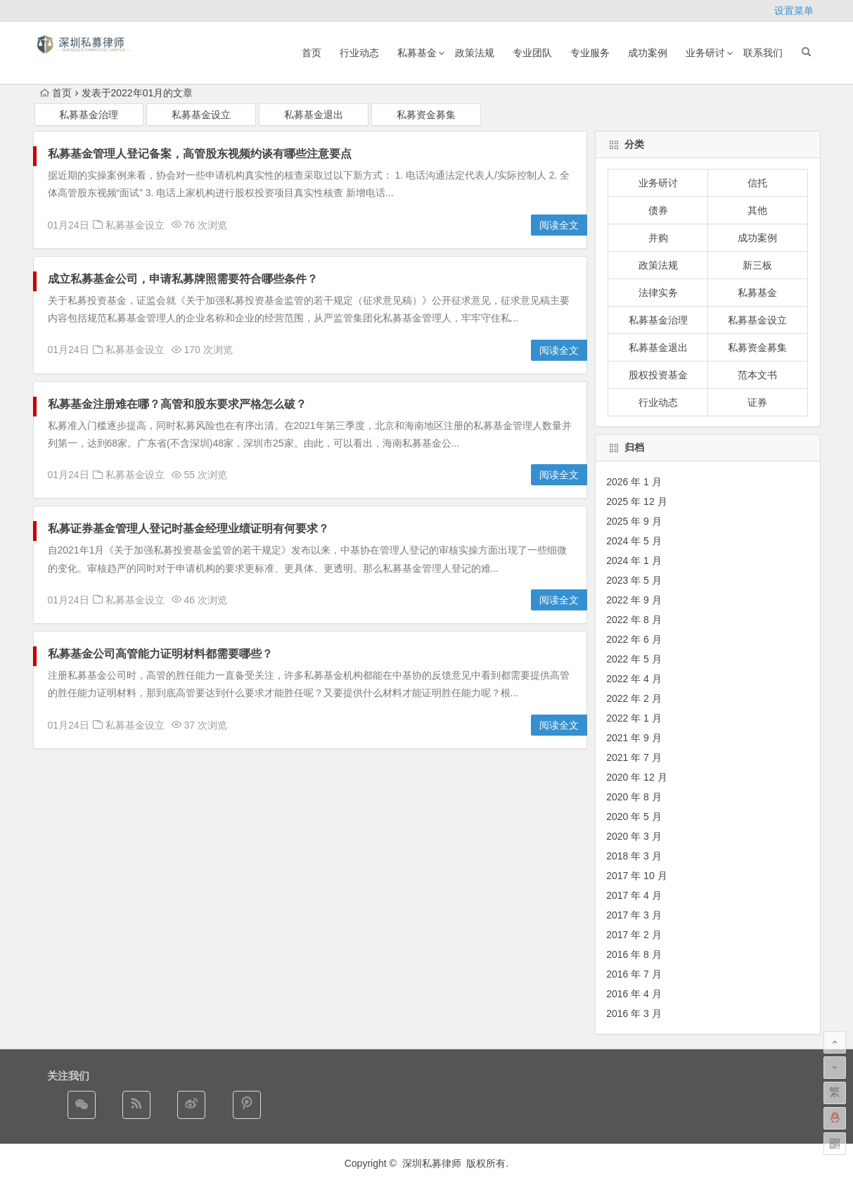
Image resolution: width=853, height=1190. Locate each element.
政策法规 (474, 52)
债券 (658, 210)
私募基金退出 (313, 114)
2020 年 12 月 (636, 777)
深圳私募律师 (433, 1163)
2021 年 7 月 (634, 757)
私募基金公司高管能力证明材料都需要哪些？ (160, 654)
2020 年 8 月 (634, 796)
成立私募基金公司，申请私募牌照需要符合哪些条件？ (183, 279)
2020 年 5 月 (634, 816)
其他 (757, 210)
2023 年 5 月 (634, 580)
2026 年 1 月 (634, 481)
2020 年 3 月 (634, 836)
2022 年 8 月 (634, 619)
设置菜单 (794, 10)
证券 (757, 402)
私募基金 (417, 52)
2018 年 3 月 (634, 856)
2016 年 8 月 (634, 954)
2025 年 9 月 (634, 521)
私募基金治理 (88, 114)
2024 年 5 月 (634, 540)
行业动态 (359, 52)
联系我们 (763, 52)
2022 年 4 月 (634, 678)
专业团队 (532, 52)
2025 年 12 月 (636, 501)
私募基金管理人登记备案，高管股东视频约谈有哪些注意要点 (200, 154)
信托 (757, 182)
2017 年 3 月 (634, 915)
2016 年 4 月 (634, 993)
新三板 (757, 265)
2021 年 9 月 (634, 737)
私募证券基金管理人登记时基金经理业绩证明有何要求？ (188, 529)
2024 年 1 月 (634, 560)
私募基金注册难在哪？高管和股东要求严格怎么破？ (177, 404)
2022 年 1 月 (634, 718)
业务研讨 (705, 52)
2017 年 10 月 (636, 875)
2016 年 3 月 (634, 1013)
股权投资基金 (658, 374)
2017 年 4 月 (634, 895)
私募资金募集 (426, 114)
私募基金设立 (201, 114)
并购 (658, 237)
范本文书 (757, 374)
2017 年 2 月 (634, 934)
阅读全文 (559, 225)
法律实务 (658, 292)
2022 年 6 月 (634, 639)
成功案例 (647, 52)
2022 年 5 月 (634, 659)
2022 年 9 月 (634, 600)
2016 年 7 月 (634, 974)
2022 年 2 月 (634, 698)
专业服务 (590, 52)
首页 (311, 52)
